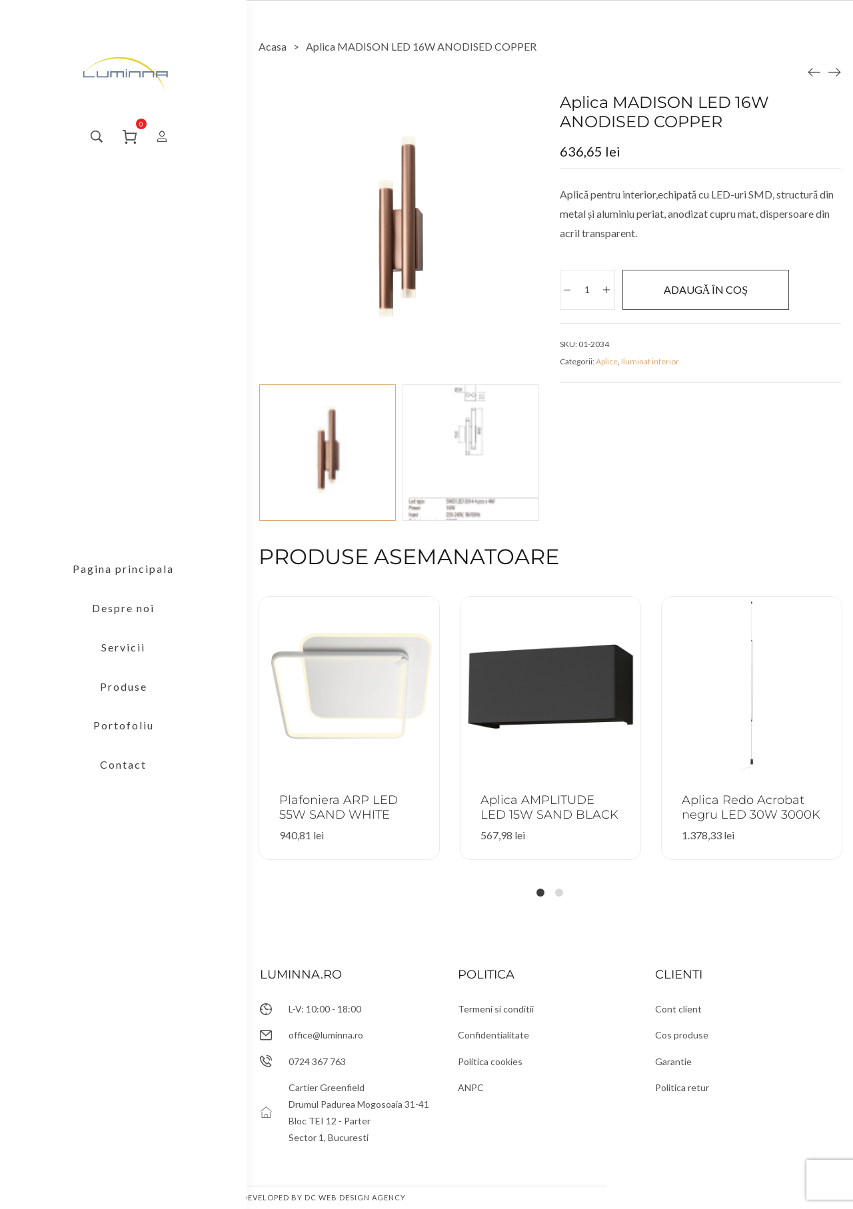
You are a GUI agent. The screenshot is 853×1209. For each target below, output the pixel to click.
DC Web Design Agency (355, 1197)
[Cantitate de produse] (587, 289)
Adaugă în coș (706, 289)
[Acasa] (273, 46)
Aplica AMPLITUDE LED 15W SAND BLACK (549, 807)
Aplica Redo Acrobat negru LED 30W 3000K (751, 807)
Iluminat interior (650, 361)
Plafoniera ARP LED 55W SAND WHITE (338, 807)
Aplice (607, 361)
